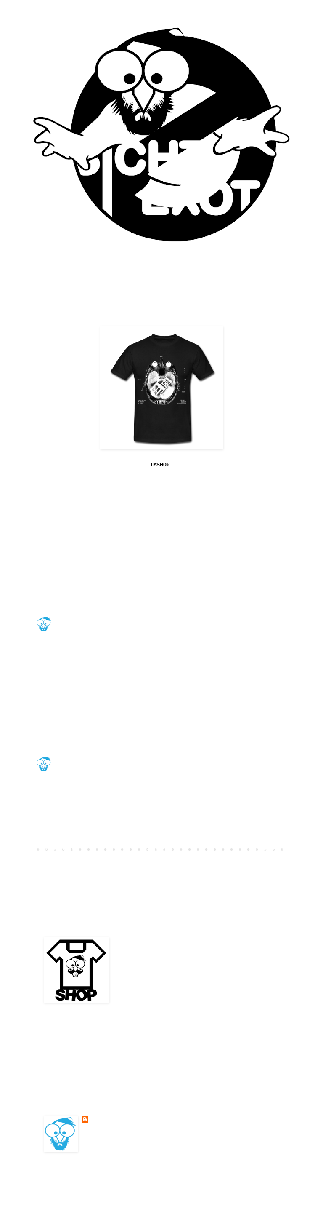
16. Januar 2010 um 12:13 (91, 547)
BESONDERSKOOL (75, 612)
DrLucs (64, 709)
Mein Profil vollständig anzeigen (130, 1140)
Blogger (220, 1183)
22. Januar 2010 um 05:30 (91, 687)
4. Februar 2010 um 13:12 (91, 819)
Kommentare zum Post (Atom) (108, 861)
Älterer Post (267, 849)
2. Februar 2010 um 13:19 (91, 729)
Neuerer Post (56, 849)
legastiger (70, 660)
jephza (64, 528)
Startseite (161, 849)
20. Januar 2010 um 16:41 (91, 589)
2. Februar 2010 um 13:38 (91, 770)
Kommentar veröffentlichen (84, 834)
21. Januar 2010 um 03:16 (91, 638)
